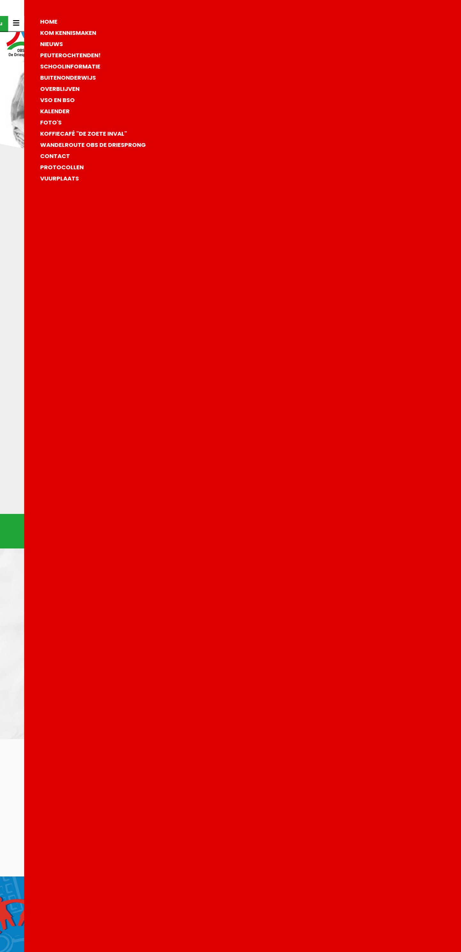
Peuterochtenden (383, 83)
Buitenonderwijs (381, 112)
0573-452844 (184, 912)
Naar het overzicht (230, 480)
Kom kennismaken (384, 53)
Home (367, 23)
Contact (370, 142)
